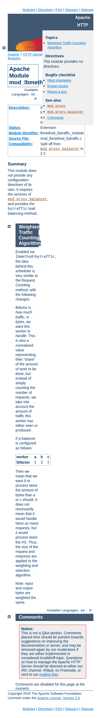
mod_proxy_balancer (59, 149)
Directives (45, 10)
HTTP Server (33, 54)
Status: (15, 128)
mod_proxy (56, 106)
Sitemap (87, 10)
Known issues (57, 86)
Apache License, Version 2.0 (58, 698)
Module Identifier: (24, 133)
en (33, 94)
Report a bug (57, 92)
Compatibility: (21, 144)
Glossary (71, 10)
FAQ (59, 10)
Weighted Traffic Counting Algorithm (30, 235)
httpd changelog (59, 80)
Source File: (19, 138)
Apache (13, 54)
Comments (55, 118)
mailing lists (48, 674)
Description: (19, 108)
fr (36, 99)
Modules (29, 10)
